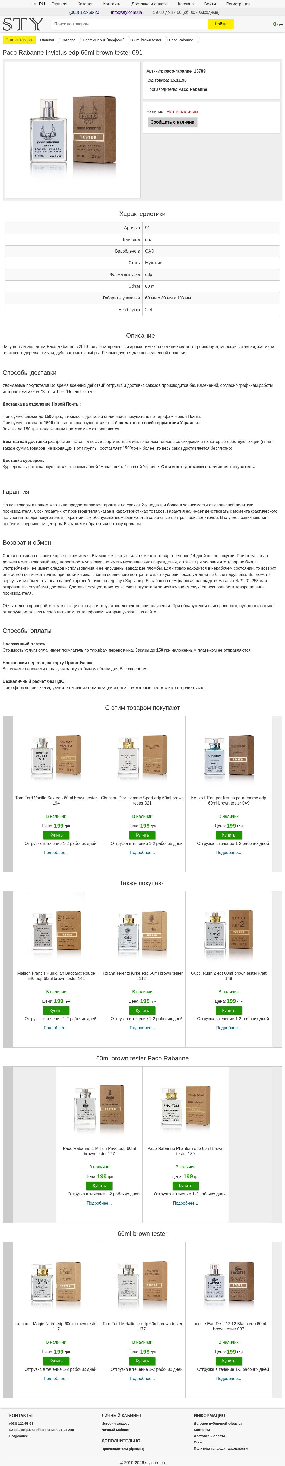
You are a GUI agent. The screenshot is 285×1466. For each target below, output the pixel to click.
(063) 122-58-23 (84, 12)
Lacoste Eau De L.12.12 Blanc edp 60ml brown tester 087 (228, 1326)
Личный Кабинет (116, 1430)
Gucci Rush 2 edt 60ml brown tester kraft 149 (229, 975)
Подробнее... (56, 852)
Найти (221, 24)
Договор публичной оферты (218, 1423)
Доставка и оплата (150, 4)
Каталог (85, 4)
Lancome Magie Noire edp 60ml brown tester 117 (56, 1326)
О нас (198, 1442)
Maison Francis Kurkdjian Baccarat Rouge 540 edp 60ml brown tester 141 (56, 975)
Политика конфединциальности (221, 1448)
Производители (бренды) (123, 1449)
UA (33, 4)
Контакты (112, 4)
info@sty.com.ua (126, 12)
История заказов (115, 1423)
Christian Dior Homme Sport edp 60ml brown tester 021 (142, 800)
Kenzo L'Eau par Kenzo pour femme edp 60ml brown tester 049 (228, 800)
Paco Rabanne (193, 89)
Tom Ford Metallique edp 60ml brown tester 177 (142, 1326)
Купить (56, 835)
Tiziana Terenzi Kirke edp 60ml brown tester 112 (142, 975)
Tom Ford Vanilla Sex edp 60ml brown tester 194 (56, 800)
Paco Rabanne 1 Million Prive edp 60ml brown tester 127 (99, 1151)
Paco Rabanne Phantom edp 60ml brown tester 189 (186, 1151)
